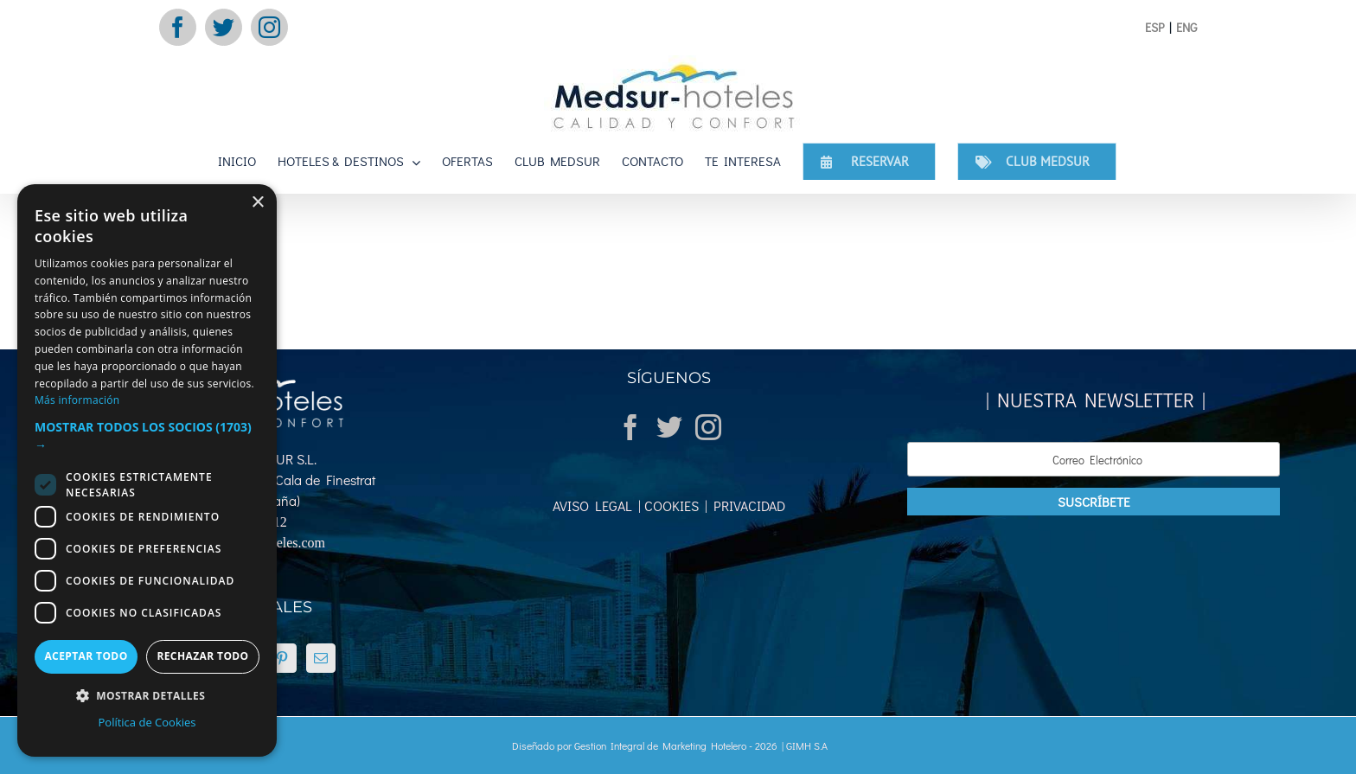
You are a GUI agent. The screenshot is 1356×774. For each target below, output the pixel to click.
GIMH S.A (807, 745)
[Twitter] (669, 427)
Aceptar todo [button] (85, 656)
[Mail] (321, 658)
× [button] (257, 202)
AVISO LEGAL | (597, 505)
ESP (1154, 27)
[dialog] (147, 470)
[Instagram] (708, 427)
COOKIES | (674, 505)
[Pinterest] (282, 658)
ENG (1186, 27)
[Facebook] (630, 427)
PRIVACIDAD (746, 505)
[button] (147, 436)
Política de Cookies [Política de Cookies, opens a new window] (146, 722)
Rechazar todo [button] (202, 656)
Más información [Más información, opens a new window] (77, 400)
